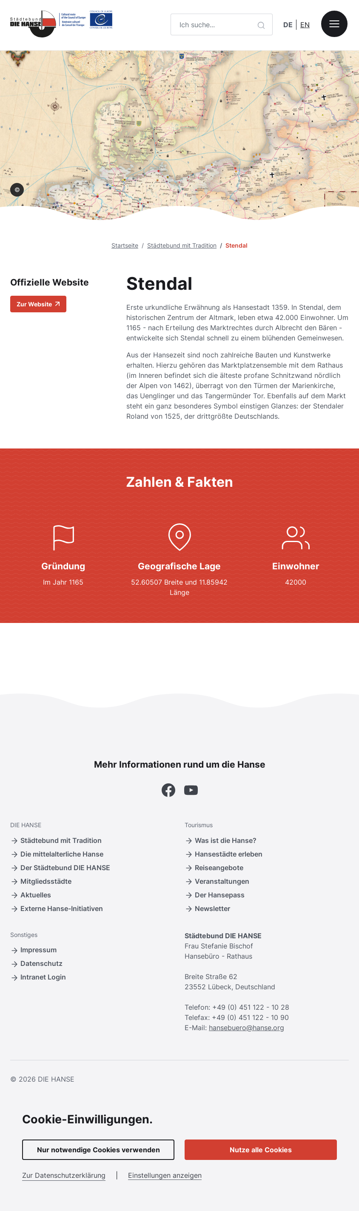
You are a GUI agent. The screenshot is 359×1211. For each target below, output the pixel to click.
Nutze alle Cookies (261, 1149)
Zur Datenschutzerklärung (63, 1175)
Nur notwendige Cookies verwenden (98, 1149)
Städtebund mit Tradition (182, 245)
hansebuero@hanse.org (246, 1027)
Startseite (124, 245)
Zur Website (38, 304)
